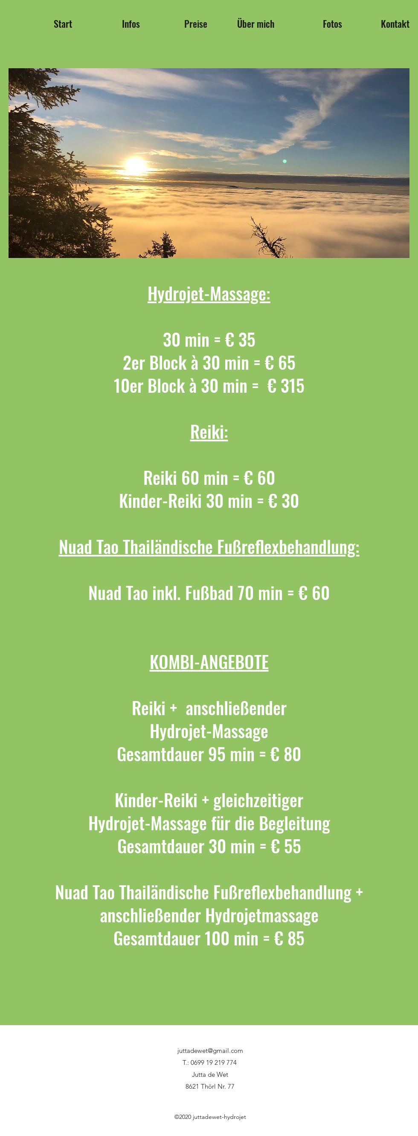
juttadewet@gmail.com (210, 1050)
